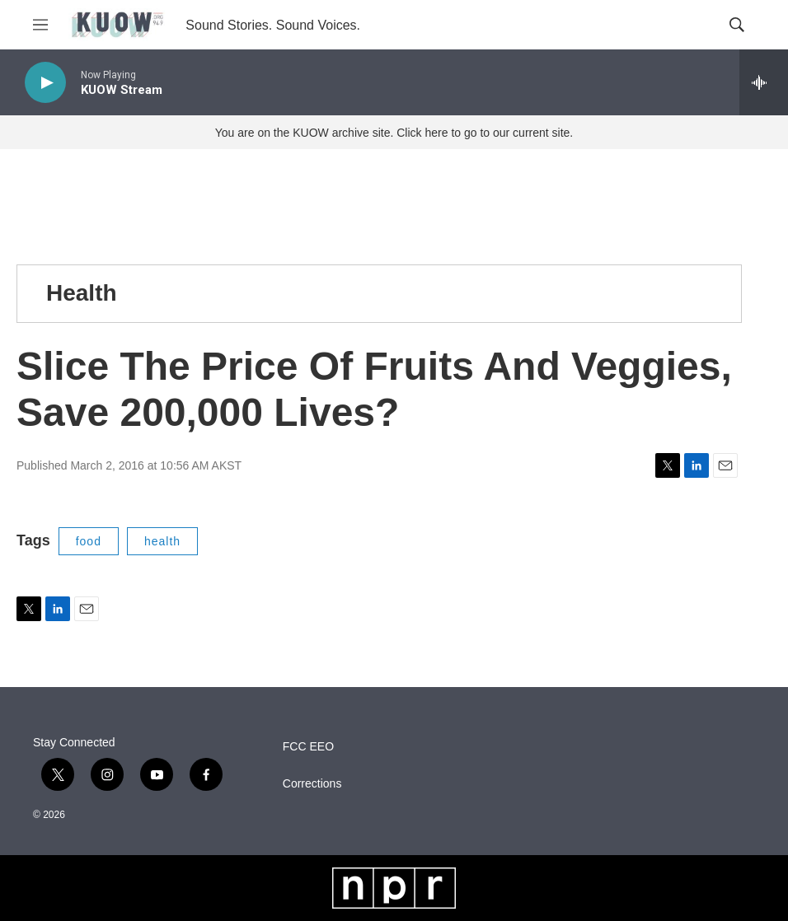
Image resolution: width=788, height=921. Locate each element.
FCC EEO (308, 747)
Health (81, 293)
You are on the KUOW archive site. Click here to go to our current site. (394, 132)
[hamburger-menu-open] (40, 24)
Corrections (312, 784)
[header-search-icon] (737, 24)
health (162, 541)
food (88, 541)
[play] (45, 82)
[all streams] (763, 82)
